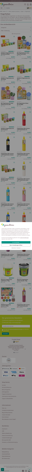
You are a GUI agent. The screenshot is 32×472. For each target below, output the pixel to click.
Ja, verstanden (16, 242)
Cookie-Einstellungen (24, 237)
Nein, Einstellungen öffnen (16, 245)
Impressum (18, 247)
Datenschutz (14, 247)
